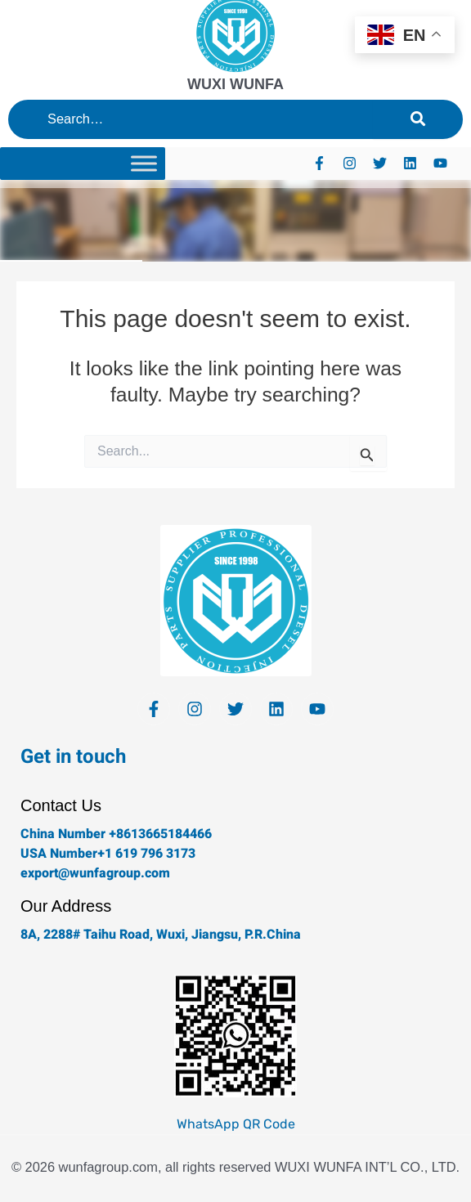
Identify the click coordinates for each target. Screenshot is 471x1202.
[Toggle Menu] (144, 163)
